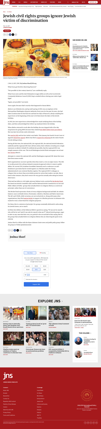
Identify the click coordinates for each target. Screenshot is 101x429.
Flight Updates (38, 6)
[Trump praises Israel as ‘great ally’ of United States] (36, 313)
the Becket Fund (57, 181)
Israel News (51, 347)
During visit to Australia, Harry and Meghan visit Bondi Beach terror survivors (13, 325)
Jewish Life (44, 2)
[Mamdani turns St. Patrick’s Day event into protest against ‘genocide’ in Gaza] (94, 47)
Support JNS (93, 2)
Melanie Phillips (88, 354)
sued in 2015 (14, 135)
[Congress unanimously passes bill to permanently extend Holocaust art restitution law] (94, 67)
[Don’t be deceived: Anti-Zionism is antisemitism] (85, 312)
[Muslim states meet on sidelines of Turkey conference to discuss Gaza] (13, 338)
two (9, 152)
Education (45, 6)
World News (5, 321)
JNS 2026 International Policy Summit (58, 6)
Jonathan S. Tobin (78, 327)
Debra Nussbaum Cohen (83, 50)
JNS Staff (75, 50)
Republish (7, 31)
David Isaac (28, 353)
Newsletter (75, 2)
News (4, 12)
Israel (13, 2)
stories (13, 152)
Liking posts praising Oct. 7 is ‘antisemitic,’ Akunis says (80, 57)
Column (85, 337)
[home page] (6, 3)
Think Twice (77, 318)
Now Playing (70, 6)
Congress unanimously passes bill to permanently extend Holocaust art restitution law (81, 67)
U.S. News (9, 12)
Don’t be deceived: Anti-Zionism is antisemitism (83, 321)
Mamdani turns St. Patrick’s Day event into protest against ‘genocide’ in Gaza (81, 47)
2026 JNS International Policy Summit (86, 406)
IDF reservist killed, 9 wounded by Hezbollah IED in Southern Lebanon (59, 351)
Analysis (50, 321)
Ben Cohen (86, 344)
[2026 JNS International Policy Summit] (87, 395)
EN (84, 2)
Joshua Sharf (7, 27)
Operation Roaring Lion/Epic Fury (26, 6)
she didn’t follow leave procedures (51, 129)
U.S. (20, 2)
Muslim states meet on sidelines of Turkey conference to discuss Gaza (12, 351)
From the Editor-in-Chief (80, 6)
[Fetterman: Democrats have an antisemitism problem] (36, 338)
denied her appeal (19, 137)
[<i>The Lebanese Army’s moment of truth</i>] (59, 313)
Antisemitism (34, 2)
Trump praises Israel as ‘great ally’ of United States (36, 324)
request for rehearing (44, 137)
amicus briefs (28, 198)
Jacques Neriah (52, 327)
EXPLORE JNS (50, 301)
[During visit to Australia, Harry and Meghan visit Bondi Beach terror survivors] (13, 313)
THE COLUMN (85, 333)
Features (52, 2)
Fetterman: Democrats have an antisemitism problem (35, 350)
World (25, 2)
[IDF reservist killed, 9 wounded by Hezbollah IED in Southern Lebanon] (59, 338)
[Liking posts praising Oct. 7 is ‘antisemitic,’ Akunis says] (94, 57)
